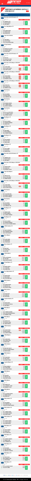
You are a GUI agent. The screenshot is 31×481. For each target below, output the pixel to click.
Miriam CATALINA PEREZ (7, 432)
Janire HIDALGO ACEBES (6, 166)
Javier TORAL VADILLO (6, 357)
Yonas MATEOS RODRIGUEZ (7, 230)
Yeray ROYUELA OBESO (6, 275)
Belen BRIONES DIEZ (6, 168)
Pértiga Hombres (7, 44)
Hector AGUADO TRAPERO (7, 420)
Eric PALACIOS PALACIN (6, 22)
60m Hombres (7, 89)
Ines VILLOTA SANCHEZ (6, 139)
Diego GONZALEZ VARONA (7, 287)
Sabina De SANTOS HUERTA (7, 68)
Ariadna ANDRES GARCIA (7, 30)
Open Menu (2, 3)
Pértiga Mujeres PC (8, 262)
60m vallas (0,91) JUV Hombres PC (11, 17)
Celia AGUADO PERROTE (7, 266)
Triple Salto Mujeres (8, 171)
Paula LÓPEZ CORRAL (6, 148)
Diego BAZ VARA (5, 251)
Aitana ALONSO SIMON (6, 66)
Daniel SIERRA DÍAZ (6, 295)
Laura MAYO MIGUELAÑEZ (7, 449)
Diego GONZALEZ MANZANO (7, 196)
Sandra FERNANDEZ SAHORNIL (7, 311)
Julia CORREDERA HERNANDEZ (7, 122)
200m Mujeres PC (7, 425)
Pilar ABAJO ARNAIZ (6, 130)
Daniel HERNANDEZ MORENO (7, 103)
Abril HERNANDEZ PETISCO (7, 387)
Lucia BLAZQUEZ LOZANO (7, 322)
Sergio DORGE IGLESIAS (6, 414)
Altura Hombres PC (8, 244)
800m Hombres (7, 280)
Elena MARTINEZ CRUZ (6, 175)
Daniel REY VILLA (5, 57)
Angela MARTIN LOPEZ (6, 320)
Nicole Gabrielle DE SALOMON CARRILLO (9, 223)
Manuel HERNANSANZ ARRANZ (7, 231)
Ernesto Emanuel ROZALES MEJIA (8, 42)
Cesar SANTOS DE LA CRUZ (7, 59)
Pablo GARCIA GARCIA (6, 95)
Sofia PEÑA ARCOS (6, 375)
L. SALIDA (21, 19)
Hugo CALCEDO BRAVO (6, 41)
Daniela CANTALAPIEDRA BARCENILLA (9, 313)
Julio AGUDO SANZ (6, 248)
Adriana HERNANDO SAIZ (7, 441)
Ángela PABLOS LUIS (6, 85)
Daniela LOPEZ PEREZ (6, 140)
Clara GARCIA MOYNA (6, 240)
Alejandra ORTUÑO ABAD (7, 257)
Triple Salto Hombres (8, 35)
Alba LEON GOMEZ (6, 258)
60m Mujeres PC (7, 117)
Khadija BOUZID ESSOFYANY (7, 260)
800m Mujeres (7, 307)
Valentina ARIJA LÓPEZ (6, 86)
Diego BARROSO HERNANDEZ (7, 105)
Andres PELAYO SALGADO (7, 232)
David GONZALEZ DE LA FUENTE (8, 48)
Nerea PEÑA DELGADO (6, 241)
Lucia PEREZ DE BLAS (6, 457)
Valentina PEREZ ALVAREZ (7, 177)
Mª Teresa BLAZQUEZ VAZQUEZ (8, 393)
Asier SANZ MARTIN (6, 24)
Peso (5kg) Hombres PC (9, 271)
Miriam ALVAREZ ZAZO (6, 384)
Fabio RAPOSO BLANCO (6, 350)
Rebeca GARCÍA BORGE (6, 77)
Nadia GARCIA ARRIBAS (6, 76)
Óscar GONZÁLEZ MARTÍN (7, 422)
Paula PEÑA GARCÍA (6, 149)
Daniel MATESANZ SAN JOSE (7, 348)
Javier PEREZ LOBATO (6, 51)
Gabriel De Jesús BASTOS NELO (8, 112)
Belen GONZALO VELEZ (6, 33)
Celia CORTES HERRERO (6, 121)
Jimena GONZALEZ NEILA (7, 340)
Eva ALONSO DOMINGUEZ (7, 131)
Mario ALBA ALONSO (6, 296)
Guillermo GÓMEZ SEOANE (7, 60)
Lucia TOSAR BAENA (6, 267)
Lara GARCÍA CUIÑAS (6, 142)
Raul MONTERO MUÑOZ (6, 331)
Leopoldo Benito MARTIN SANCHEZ (8, 349)
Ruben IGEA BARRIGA (6, 94)
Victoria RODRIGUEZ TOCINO (7, 385)
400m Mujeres (7, 371)
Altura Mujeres (7, 235)
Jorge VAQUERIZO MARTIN (7, 50)
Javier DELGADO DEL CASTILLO (8, 304)
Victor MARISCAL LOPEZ (6, 21)
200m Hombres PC (8, 398)
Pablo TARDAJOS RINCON (7, 284)
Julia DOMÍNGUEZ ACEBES (7, 87)
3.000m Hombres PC (8, 226)
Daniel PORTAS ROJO (6, 293)
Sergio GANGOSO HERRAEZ (7, 332)
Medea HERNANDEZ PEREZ (7, 458)
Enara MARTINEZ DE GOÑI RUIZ (8, 450)
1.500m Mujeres (7, 334)
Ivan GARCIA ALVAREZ (6, 276)
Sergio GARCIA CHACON (7, 423)
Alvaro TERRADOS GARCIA (7, 104)
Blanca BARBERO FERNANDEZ (7, 133)
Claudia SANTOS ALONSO (7, 69)
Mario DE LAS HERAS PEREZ (7, 193)
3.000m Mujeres (7, 253)
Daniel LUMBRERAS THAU (7, 96)
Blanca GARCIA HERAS (6, 339)
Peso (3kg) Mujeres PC (8, 26)
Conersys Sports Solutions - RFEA (13, 479)
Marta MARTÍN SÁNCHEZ (7, 323)
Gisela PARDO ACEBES (6, 269)
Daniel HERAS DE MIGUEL (7, 359)
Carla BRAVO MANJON (6, 459)
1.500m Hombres (7, 325)
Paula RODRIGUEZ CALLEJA (7, 78)
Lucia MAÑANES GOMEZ (6, 212)
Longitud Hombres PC (8, 298)
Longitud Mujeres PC (8, 362)
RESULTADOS (27, 19)
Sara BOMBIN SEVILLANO (7, 178)
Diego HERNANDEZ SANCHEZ (7, 114)
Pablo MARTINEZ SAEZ (6, 286)
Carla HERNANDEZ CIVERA (7, 314)
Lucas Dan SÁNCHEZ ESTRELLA (8, 113)
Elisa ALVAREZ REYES (6, 124)
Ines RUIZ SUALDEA (6, 448)
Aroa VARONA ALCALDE (6, 31)
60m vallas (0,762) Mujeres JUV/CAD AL (12, 62)
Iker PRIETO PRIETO (6, 358)
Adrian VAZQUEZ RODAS (6, 330)
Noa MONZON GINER (6, 341)
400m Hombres (7, 344)
